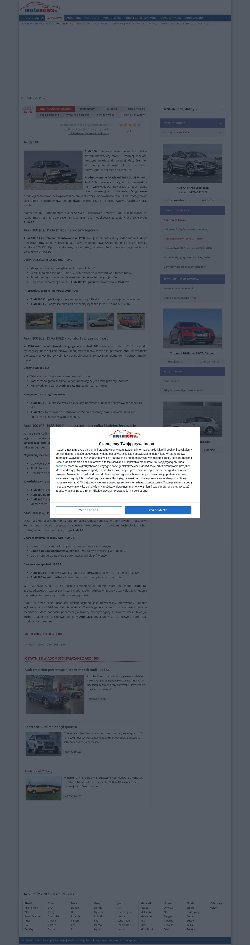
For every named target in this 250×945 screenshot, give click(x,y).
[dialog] (125, 472)
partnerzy (61, 466)
